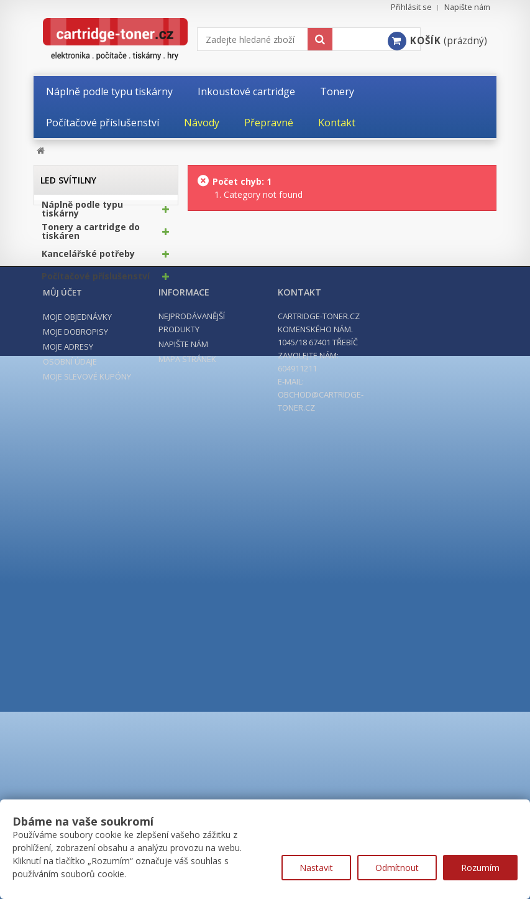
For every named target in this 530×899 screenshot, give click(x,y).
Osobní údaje (70, 455)
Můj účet (62, 386)
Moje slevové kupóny (87, 470)
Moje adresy (68, 440)
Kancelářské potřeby (88, 257)
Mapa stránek (187, 453)
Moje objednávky (77, 410)
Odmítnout (397, 867)
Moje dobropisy (75, 425)
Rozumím (480, 867)
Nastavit (316, 867)
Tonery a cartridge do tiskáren (91, 235)
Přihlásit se (411, 7)
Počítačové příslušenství (96, 280)
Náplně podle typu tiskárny (82, 212)
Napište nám (467, 7)
